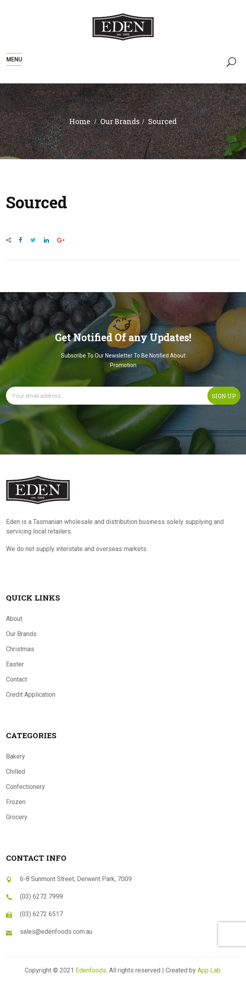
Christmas (20, 649)
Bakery (15, 756)
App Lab (209, 970)
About (14, 619)
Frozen (15, 802)
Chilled (15, 771)
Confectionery (25, 786)
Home (79, 121)
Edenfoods (91, 970)
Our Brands (21, 634)
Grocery (16, 817)
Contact (16, 679)
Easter (15, 664)
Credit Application (30, 694)
